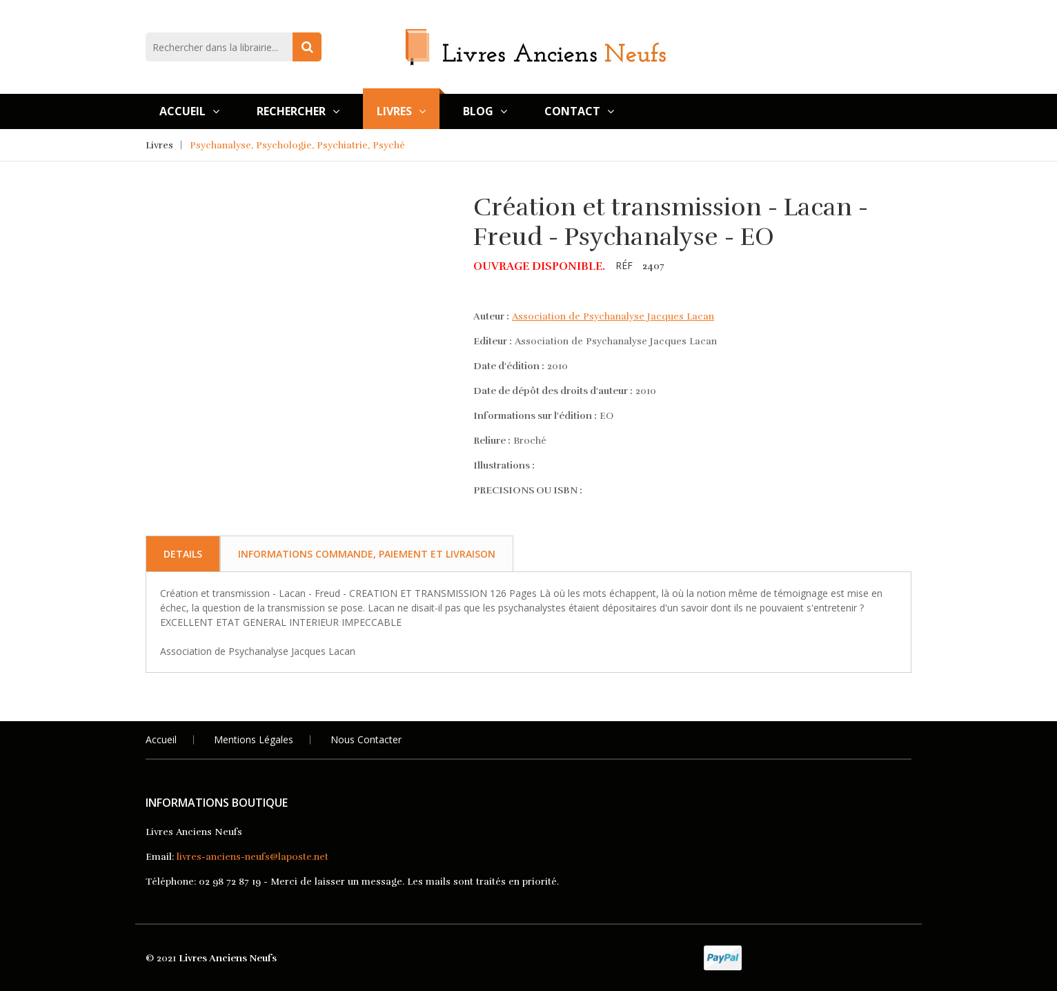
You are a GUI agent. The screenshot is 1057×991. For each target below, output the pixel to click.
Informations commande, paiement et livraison (366, 553)
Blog (485, 111)
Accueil (189, 111)
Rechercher (298, 111)
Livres (401, 111)
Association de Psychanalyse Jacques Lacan (613, 316)
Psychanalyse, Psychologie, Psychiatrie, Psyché (297, 145)
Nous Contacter (366, 739)
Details (183, 553)
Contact (579, 111)
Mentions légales (253, 739)
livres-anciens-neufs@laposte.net (252, 857)
